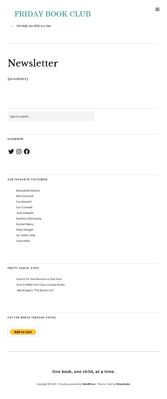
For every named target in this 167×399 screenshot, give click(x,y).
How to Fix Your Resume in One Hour (39, 279)
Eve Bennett (24, 201)
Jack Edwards (25, 213)
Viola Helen (23, 241)
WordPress (89, 384)
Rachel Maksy (24, 224)
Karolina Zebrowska (28, 218)
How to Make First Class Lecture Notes (40, 284)
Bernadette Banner (28, 190)
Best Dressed (24, 196)
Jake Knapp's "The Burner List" (35, 290)
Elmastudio (123, 384)
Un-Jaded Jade (25, 235)
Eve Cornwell (24, 207)
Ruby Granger (24, 229)
